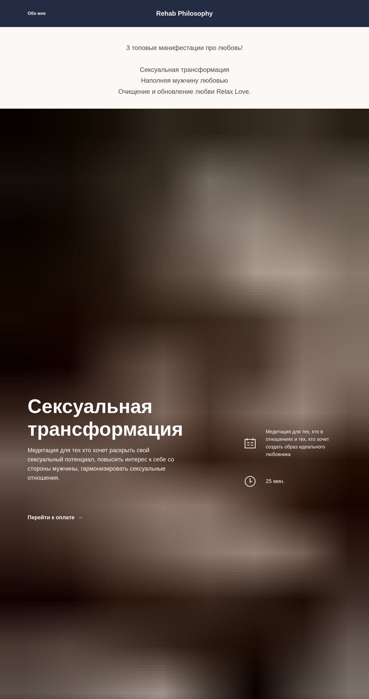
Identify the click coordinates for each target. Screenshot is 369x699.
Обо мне (37, 13)
